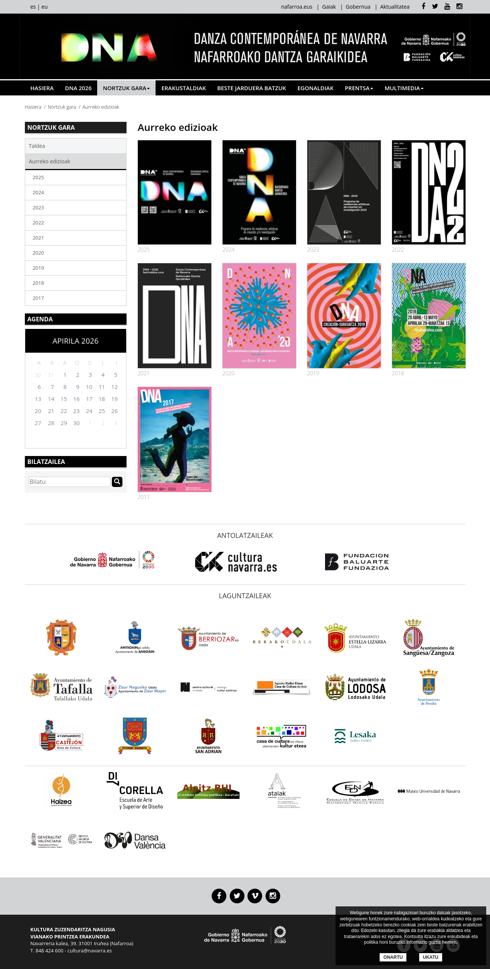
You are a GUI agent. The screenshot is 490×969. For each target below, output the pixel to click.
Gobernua (358, 6)
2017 (38, 298)
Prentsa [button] (359, 88)
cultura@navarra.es (89, 950)
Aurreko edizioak (49, 161)
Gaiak (329, 6)
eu (44, 6)
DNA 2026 (78, 88)
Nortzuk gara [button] (126, 88)
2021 (38, 237)
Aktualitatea (394, 6)
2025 (38, 177)
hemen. (450, 942)
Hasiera (42, 88)
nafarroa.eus (296, 6)
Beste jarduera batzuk (251, 88)
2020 (38, 252)
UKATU (430, 957)
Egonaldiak (316, 88)
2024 (38, 192)
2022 (38, 222)
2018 (38, 282)
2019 (38, 267)
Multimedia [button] (404, 88)
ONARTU (393, 957)
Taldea (37, 145)
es (33, 6)
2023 (38, 207)
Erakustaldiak (183, 88)
